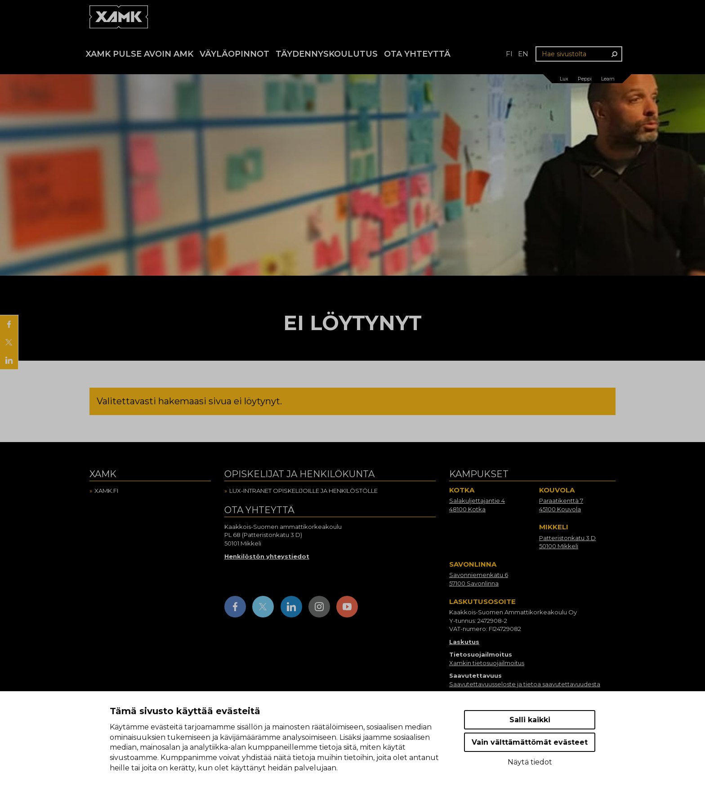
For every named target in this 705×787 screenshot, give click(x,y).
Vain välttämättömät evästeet (530, 742)
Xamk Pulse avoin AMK (139, 54)
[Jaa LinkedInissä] (9, 360)
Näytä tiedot (530, 762)
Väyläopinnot (234, 54)
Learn (608, 79)
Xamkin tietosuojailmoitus (486, 662)
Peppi (585, 79)
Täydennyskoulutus (327, 54)
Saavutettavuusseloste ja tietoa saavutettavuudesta (524, 684)
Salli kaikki (529, 719)
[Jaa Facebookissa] (9, 324)
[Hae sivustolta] (578, 54)
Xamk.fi (106, 490)
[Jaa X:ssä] (9, 342)
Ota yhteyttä (417, 54)
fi (509, 53)
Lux (564, 79)
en (523, 53)
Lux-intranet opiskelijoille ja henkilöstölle (303, 490)
